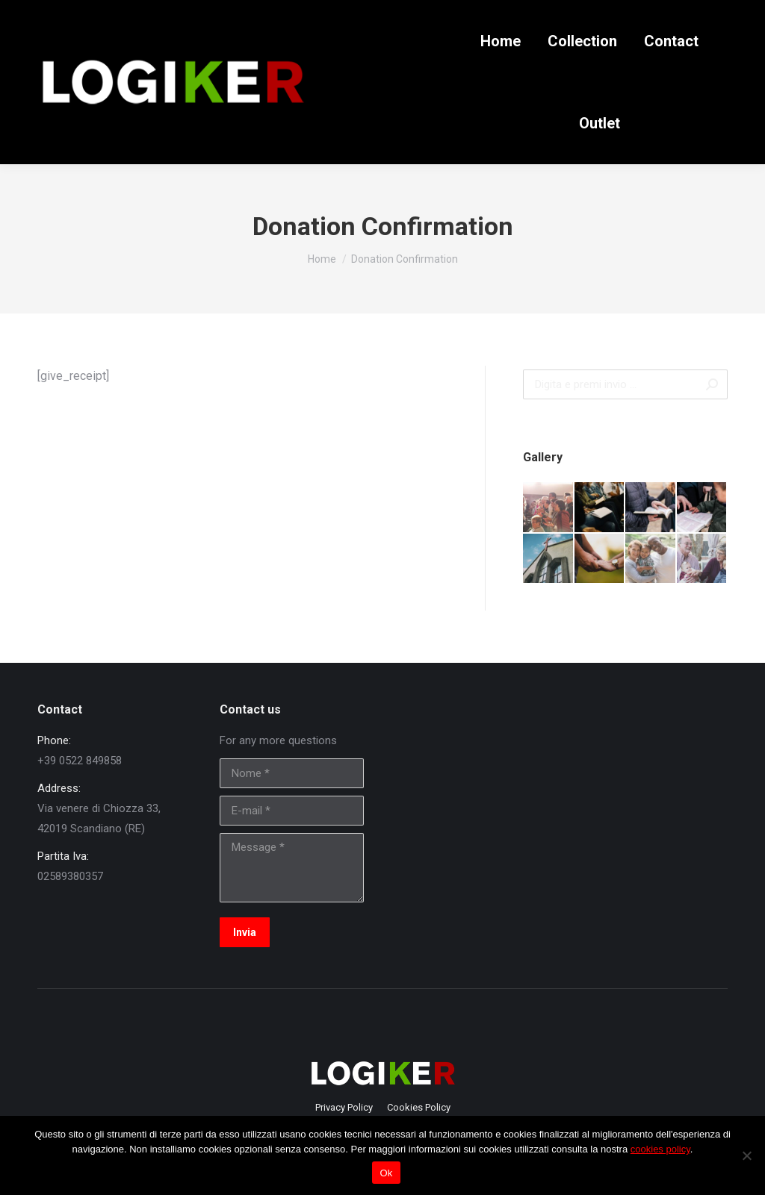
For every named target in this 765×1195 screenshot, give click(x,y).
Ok (386, 1173)
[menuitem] (500, 41)
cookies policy (660, 1149)
